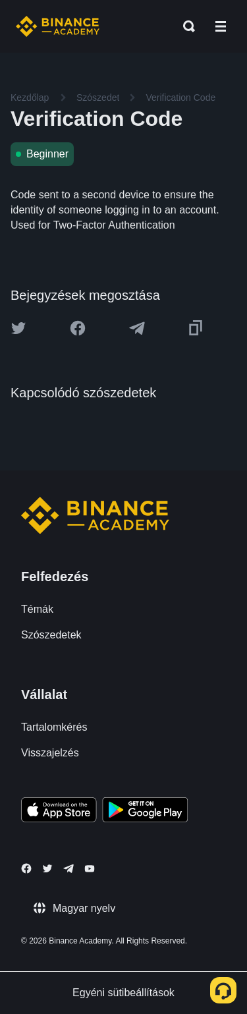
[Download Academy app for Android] (145, 811)
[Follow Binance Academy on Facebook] (26, 868)
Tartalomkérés (54, 727)
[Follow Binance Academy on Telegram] (68, 868)
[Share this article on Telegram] (137, 328)
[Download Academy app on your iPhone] (59, 811)
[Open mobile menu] (220, 26)
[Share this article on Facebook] (78, 328)
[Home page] (57, 26)
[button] (221, 26)
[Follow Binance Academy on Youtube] (89, 868)
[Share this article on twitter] (18, 328)
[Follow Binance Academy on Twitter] (47, 868)
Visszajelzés (50, 752)
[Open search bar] (185, 26)
